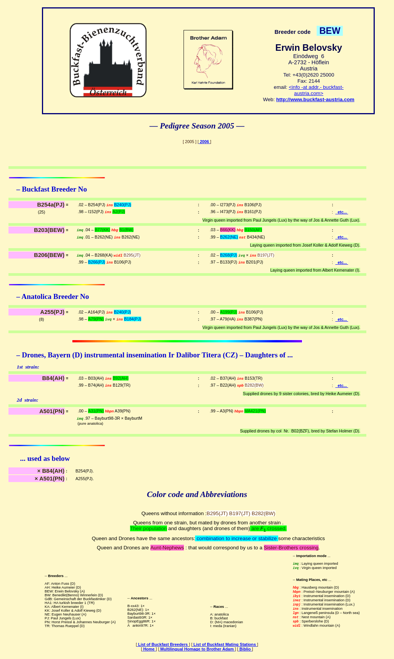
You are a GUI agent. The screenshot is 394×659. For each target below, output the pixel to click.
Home (149, 649)
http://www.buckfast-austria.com (315, 99)
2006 (204, 141)
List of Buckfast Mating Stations (224, 644)
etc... (342, 212)
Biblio (245, 649)
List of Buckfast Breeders (163, 644)
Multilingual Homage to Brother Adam (197, 649)
